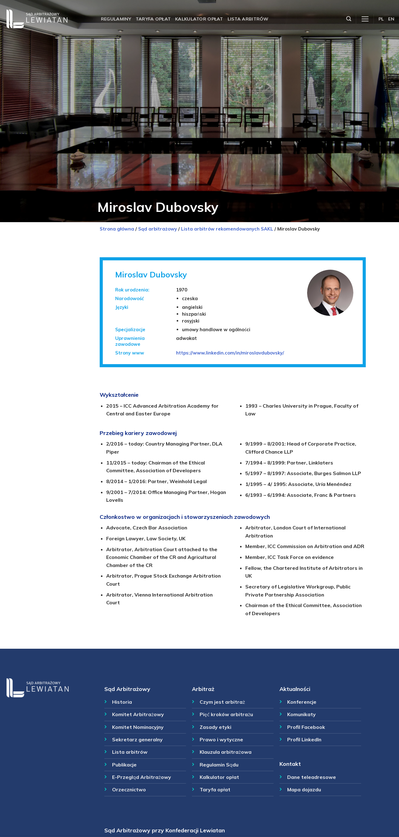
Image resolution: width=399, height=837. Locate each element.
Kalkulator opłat (199, 19)
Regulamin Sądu (219, 765)
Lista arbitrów (248, 19)
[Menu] (365, 19)
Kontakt (290, 763)
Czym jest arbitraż (222, 702)
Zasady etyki (215, 727)
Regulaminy (116, 19)
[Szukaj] (348, 19)
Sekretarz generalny (137, 739)
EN (391, 19)
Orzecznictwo (129, 789)
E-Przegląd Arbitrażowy (141, 777)
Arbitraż (203, 688)
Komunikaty (301, 714)
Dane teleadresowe (311, 777)
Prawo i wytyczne (221, 739)
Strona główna (117, 229)
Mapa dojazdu (304, 789)
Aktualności (294, 688)
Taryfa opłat (153, 19)
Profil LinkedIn (304, 739)
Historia (122, 702)
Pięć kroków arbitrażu (226, 714)
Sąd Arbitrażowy (127, 688)
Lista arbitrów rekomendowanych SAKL (227, 229)
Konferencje (301, 702)
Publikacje (124, 765)
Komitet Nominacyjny (138, 727)
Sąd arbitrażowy (157, 229)
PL (381, 19)
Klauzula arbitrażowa (226, 752)
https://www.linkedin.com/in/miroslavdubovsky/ (230, 353)
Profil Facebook (306, 727)
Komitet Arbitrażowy (138, 714)
